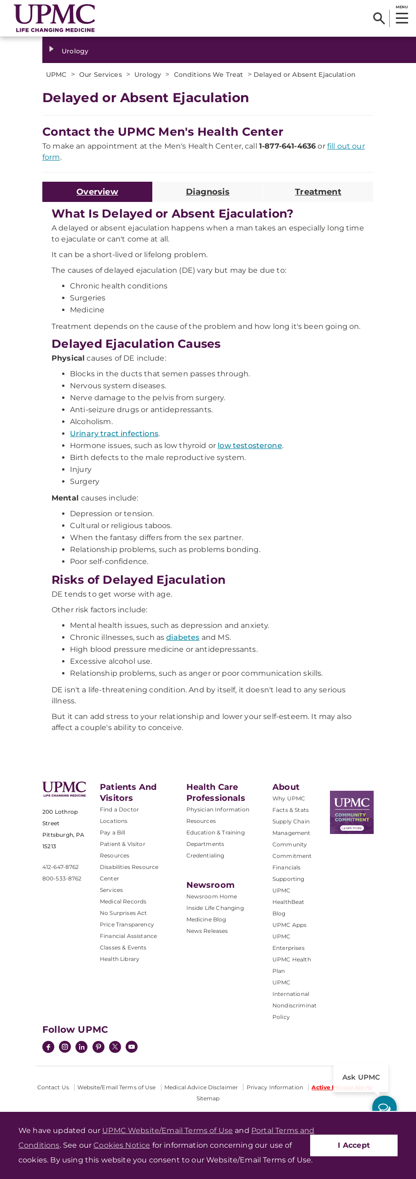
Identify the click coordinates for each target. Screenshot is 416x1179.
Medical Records (123, 901)
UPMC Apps (289, 924)
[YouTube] (132, 1048)
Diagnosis (208, 192)
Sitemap (208, 1098)
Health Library (119, 958)
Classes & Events (123, 947)
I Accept (354, 1145)
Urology (75, 51)
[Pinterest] (98, 1048)
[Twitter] (115, 1047)
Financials (286, 867)
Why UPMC (288, 798)
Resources (201, 820)
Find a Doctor (119, 809)
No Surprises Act (123, 912)
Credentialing (205, 855)
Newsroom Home (211, 896)
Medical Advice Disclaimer (201, 1087)
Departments (205, 843)
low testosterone (250, 445)
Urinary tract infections (114, 433)
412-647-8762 (60, 866)
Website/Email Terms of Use (116, 1087)
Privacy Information (275, 1087)
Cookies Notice (121, 1145)
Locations (113, 820)
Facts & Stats (290, 809)
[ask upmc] (384, 1108)
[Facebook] (48, 1048)
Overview (97, 192)
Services (111, 889)
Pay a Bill (113, 832)
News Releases (207, 930)
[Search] (379, 18)
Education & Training (215, 832)
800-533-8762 (61, 878)
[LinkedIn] (81, 1048)
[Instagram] (65, 1048)
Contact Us (53, 1087)
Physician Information (217, 809)
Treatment (318, 192)
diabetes (182, 637)
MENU (401, 7)
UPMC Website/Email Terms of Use (167, 1130)
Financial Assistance (128, 935)
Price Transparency (127, 924)
